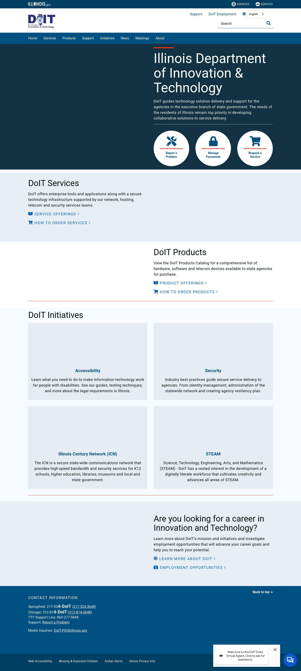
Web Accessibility (40, 661)
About (160, 38)
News (125, 38)
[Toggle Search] (269, 23)
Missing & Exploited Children (78, 661)
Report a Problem (56, 622)
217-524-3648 (84, 607)
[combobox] (257, 14)
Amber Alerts (114, 661)
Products (69, 38)
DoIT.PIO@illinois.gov (70, 630)
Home (32, 38)
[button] (54, 214)
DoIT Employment (222, 14)
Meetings (142, 38)
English (253, 14)
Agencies (240, 4)
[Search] (245, 23)
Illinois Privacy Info (142, 661)
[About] (167, 37)
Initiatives (107, 38)
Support (196, 14)
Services (264, 4)
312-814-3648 (80, 612)
